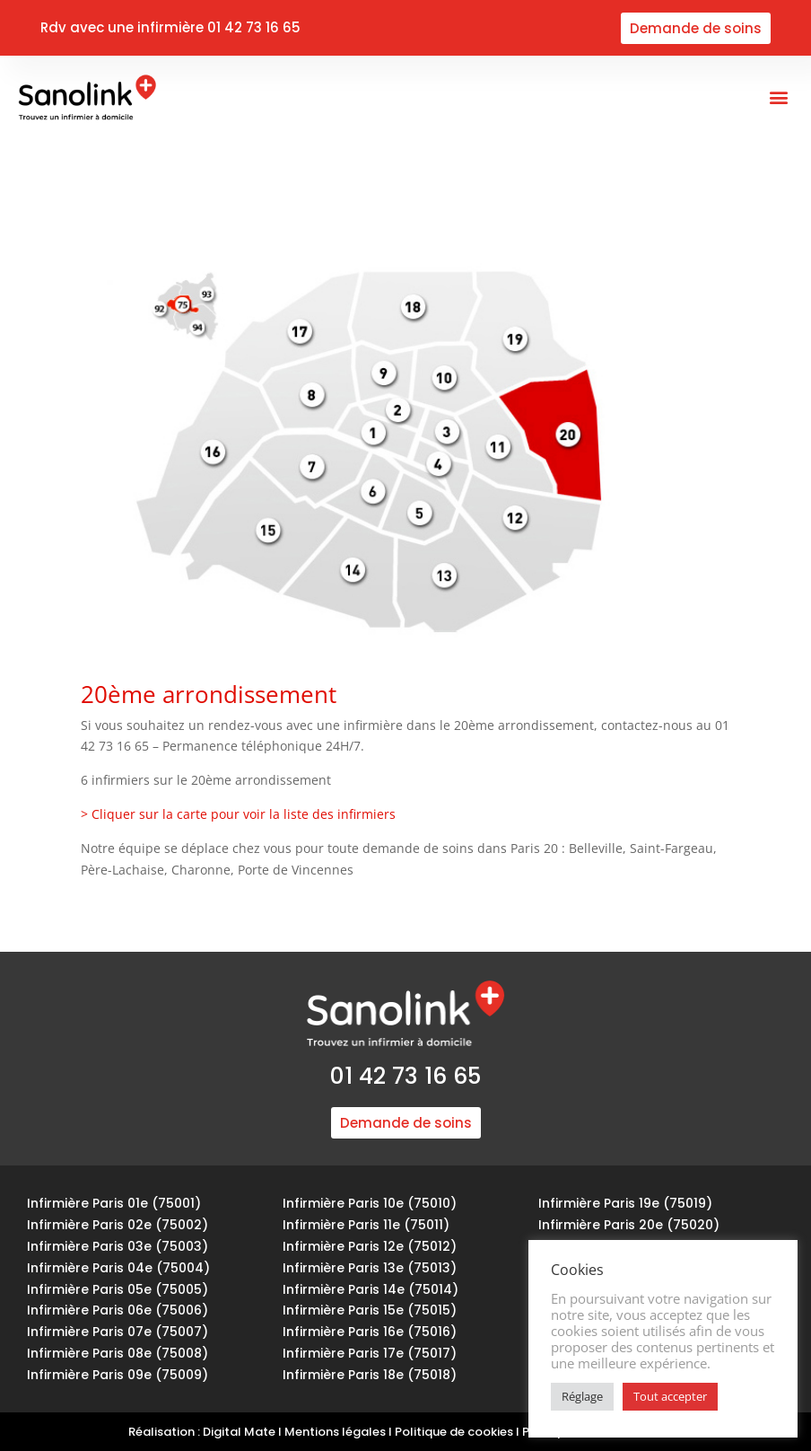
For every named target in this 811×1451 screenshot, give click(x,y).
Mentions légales (335, 1431)
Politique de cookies (454, 1431)
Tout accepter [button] (670, 1396)
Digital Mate (239, 1431)
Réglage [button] (582, 1396)
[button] (778, 97)
